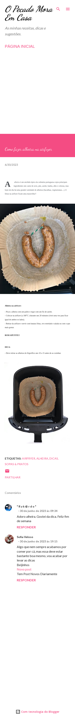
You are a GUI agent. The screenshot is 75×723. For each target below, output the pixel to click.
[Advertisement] (37, 96)
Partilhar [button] (12, 477)
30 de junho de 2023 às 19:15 (38, 541)
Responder (26, 527)
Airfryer (28, 458)
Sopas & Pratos (16, 464)
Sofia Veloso (25, 537)
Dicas (53, 458)
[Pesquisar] (58, 7)
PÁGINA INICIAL (20, 46)
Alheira (42, 458)
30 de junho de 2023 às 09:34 (38, 511)
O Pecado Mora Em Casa (28, 13)
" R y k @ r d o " (26, 506)
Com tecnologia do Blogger (37, 712)
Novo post (24, 569)
